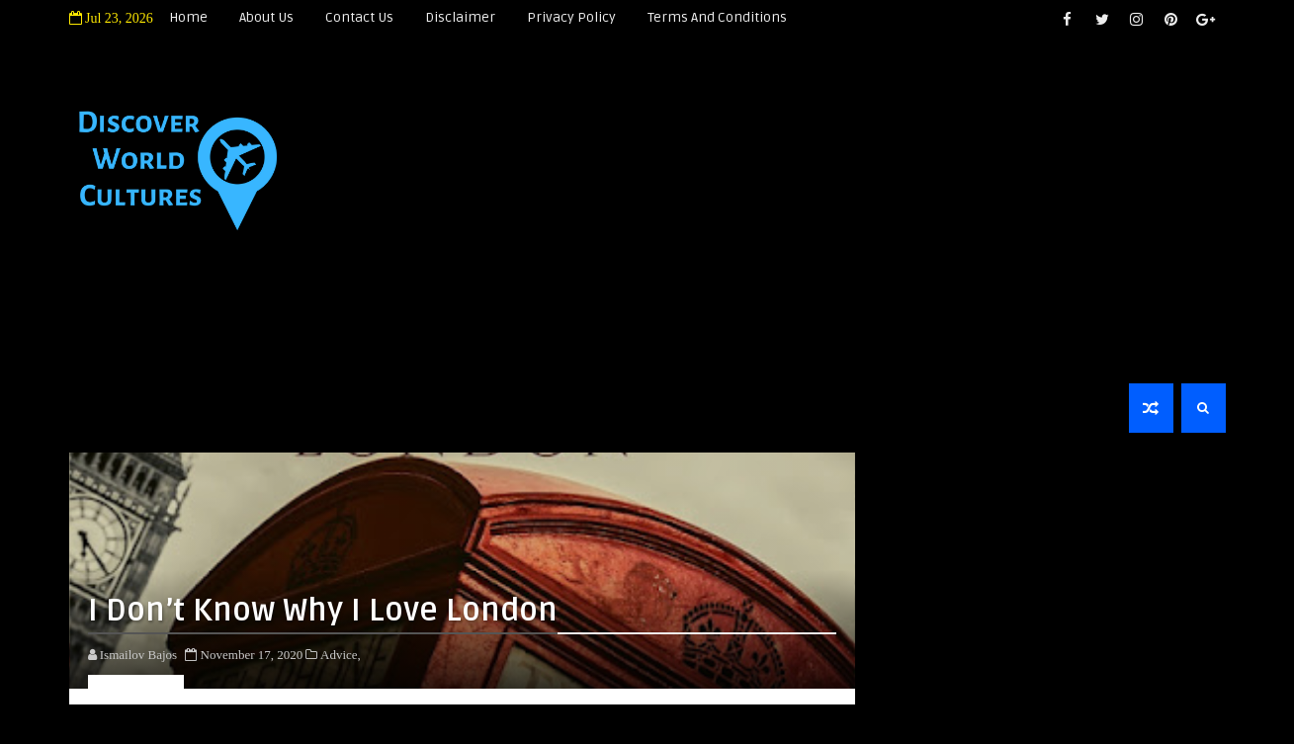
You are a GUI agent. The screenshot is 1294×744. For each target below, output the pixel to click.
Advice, (340, 654)
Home (188, 17)
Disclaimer (460, 17)
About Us (266, 17)
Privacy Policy (571, 17)
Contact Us (359, 17)
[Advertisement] (899, 209)
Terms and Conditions (717, 17)
